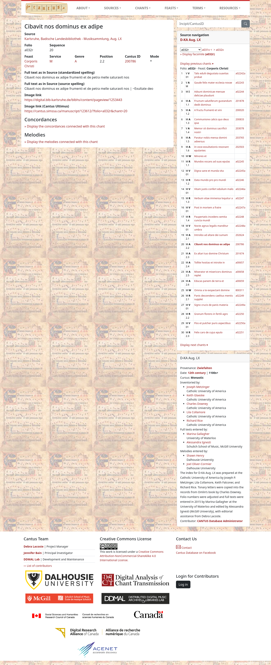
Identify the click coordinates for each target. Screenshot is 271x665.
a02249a (240, 305)
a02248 (240, 216)
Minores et (200, 156)
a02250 (240, 314)
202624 (240, 235)
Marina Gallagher (198, 434)
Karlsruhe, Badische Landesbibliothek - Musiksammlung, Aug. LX (73, 39)
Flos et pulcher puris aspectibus (212, 323)
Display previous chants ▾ (196, 63)
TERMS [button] (197, 8)
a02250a (240, 323)
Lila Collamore (196, 412)
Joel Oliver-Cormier (199, 464)
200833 (240, 119)
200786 (130, 61)
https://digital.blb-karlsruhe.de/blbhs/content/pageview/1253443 (73, 100)
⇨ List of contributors (38, 566)
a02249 (240, 295)
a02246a (240, 189)
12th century (197, 373)
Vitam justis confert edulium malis (213, 189)
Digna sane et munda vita (209, 170)
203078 (240, 128)
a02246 (240, 180)
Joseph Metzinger (198, 387)
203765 (240, 137)
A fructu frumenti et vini (208, 110)
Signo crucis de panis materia (211, 305)
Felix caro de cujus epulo (208, 332)
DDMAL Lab (32, 559)
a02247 (240, 198)
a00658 (240, 271)
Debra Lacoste (33, 546)
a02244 (240, 91)
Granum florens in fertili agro (211, 314)
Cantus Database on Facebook (196, 553)
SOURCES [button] (111, 8)
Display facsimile (198, 54)
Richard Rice (195, 420)
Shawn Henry (195, 455)
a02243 (240, 82)
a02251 (240, 332)
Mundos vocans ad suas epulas (212, 161)
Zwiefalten (204, 368)
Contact (184, 548)
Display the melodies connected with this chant (62, 142)
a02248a (240, 225)
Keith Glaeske (195, 395)
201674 (240, 253)
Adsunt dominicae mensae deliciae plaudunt (209, 93)
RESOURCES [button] (228, 8)
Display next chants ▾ (194, 345)
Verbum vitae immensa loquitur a (213, 198)
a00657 (240, 262)
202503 (240, 147)
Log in (183, 584)
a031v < (207, 50)
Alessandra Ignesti (199, 442)
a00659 (240, 281)
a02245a (240, 170)
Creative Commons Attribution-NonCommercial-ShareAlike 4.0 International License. (132, 556)
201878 (240, 101)
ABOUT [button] (82, 8)
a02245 (240, 161)
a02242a (240, 73)
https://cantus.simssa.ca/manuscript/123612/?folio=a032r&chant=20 (75, 111)
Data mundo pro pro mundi (210, 180)
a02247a (240, 207)
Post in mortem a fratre (207, 207)
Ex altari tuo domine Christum (211, 253)
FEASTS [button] (170, 8)
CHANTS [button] (141, 8)
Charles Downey (197, 404)
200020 (240, 110)
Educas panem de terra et (209, 281)
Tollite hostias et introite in (209, 262)
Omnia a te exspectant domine (212, 290)
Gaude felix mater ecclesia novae (213, 82)
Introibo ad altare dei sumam (211, 235)
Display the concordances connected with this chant (66, 126)
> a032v (219, 50)
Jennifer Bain (33, 553)
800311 (240, 290)
